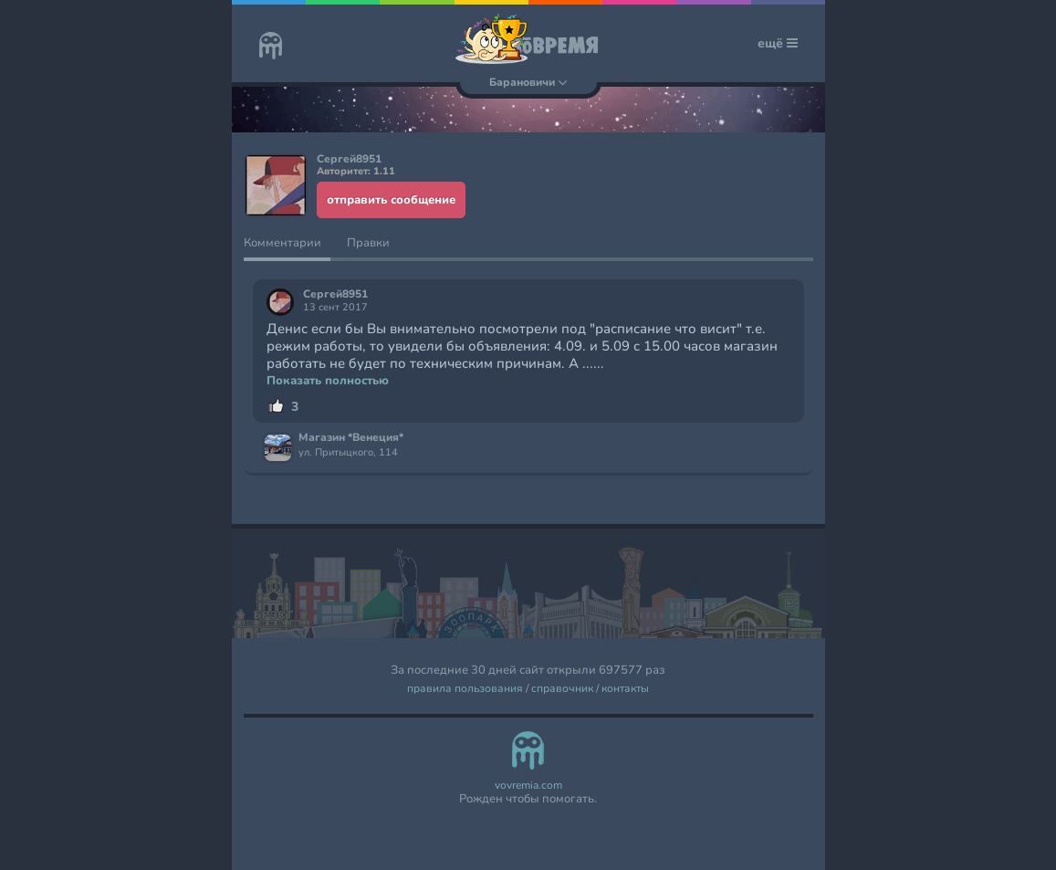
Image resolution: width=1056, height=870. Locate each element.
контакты (625, 689)
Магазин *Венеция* (350, 438)
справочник (562, 689)
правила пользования (465, 689)
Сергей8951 (335, 294)
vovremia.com (528, 785)
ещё (778, 43)
